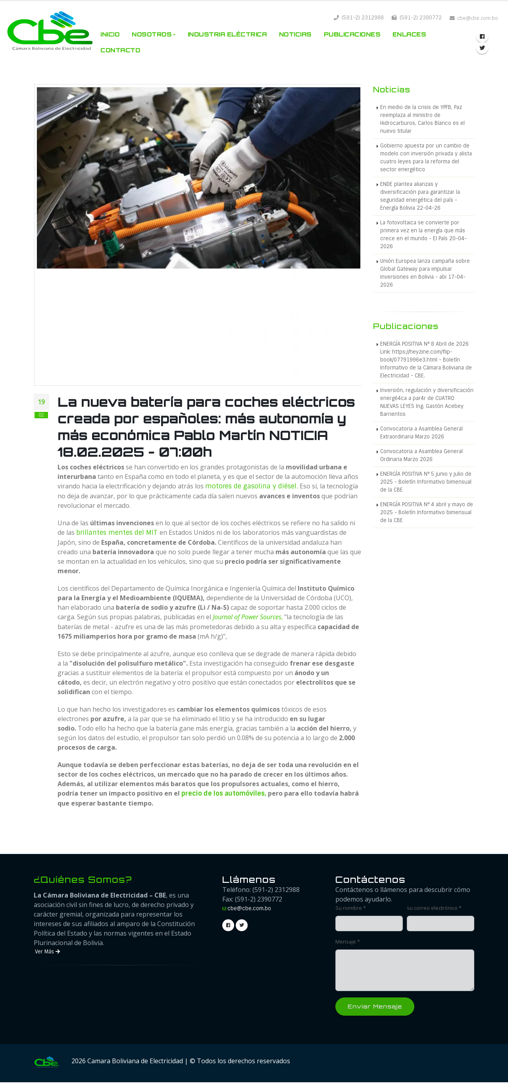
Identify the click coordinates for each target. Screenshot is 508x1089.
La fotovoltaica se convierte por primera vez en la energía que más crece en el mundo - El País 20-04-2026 (423, 234)
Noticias (295, 34)
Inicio (109, 34)
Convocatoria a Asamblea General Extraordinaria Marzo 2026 (421, 432)
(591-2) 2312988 (359, 17)
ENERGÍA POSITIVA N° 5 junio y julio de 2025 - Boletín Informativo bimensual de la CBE (425, 482)
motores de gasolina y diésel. (251, 486)
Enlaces (409, 34)
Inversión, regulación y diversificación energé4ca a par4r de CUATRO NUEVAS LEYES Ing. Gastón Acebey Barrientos (426, 402)
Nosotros (151, 34)
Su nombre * (350, 908)
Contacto (120, 50)
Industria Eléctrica (227, 34)
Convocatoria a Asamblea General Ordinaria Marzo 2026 (421, 455)
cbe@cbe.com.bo (249, 908)
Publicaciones (352, 34)
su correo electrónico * (434, 908)
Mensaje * (347, 941)
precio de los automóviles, (223, 793)
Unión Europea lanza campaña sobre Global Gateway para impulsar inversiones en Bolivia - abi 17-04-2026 (425, 273)
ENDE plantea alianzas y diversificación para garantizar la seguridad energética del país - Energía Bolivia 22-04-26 (420, 196)
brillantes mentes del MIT (118, 532)
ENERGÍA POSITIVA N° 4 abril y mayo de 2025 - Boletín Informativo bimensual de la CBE (426, 512)
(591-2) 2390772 (417, 17)
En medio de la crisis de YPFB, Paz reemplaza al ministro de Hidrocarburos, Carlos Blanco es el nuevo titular (422, 119)
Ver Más (47, 951)
